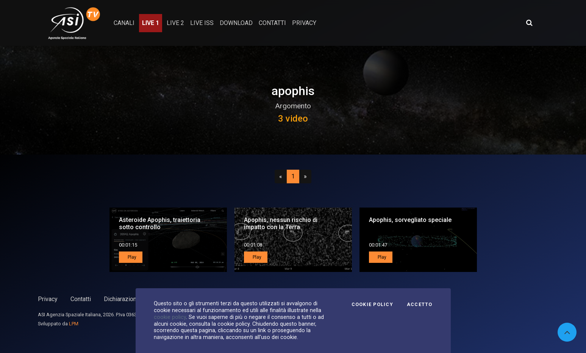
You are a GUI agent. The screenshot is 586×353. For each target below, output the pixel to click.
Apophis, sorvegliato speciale (410, 219)
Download (236, 23)
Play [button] (131, 257)
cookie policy (170, 317)
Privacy (48, 299)
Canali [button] (124, 23)
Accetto (420, 304)
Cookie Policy (372, 304)
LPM (73, 323)
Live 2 (175, 23)
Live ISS (202, 23)
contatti (272, 23)
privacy (304, 23)
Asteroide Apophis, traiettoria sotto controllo (159, 223)
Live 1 (150, 23)
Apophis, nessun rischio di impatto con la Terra (280, 223)
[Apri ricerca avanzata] (529, 23)
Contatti (80, 299)
